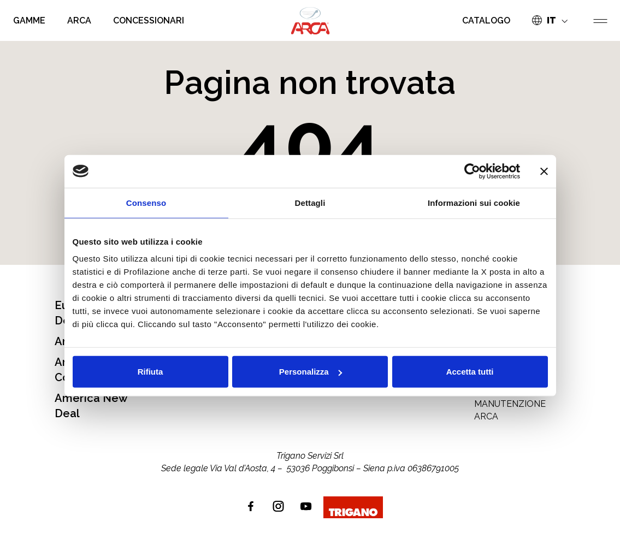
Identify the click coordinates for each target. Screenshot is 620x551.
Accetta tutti (470, 371)
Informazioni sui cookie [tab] (474, 202)
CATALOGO (486, 20)
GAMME (29, 20)
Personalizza (310, 371)
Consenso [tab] (146, 202)
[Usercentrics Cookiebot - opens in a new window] (472, 171)
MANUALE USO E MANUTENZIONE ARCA (510, 404)
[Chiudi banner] (544, 171)
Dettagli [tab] (310, 202)
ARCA (79, 20)
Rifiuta (150, 371)
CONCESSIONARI (148, 20)
